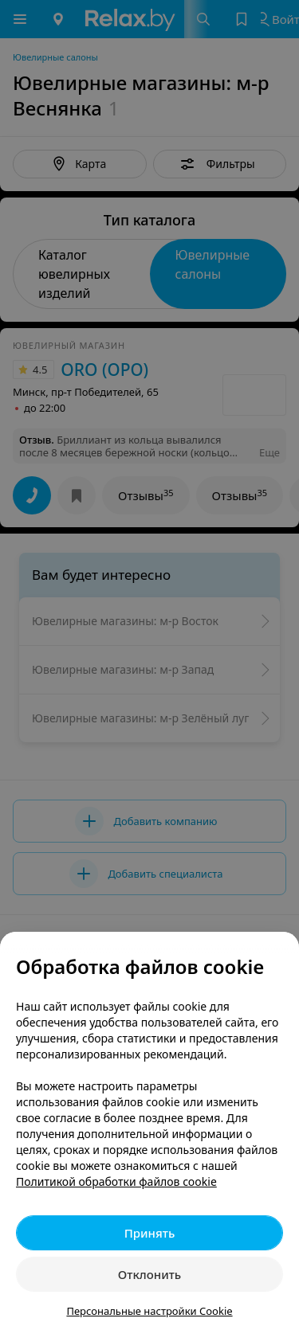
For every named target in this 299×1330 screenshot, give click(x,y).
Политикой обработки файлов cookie (116, 1181)
